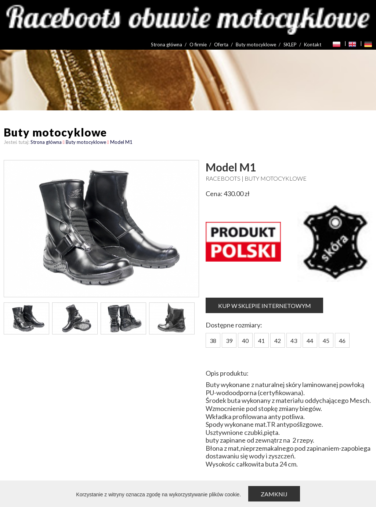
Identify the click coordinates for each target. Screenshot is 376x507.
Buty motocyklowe (256, 44)
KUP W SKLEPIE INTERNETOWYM (264, 305)
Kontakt (312, 44)
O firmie (198, 44)
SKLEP (290, 44)
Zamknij (274, 493)
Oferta (221, 44)
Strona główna (166, 44)
